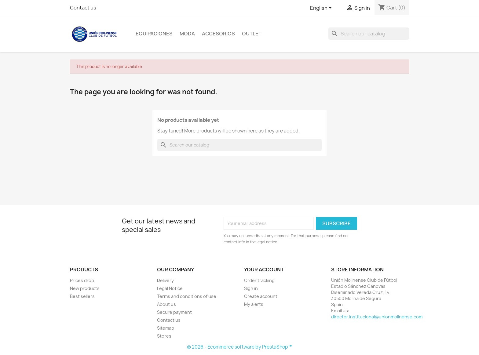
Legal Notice (170, 288)
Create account (260, 296)
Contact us (83, 7)
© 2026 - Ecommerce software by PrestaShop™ (239, 347)
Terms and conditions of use (186, 296)
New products (85, 288)
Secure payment (174, 312)
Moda (187, 33)
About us (166, 304)
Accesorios (218, 33)
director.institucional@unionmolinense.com (376, 317)
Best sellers (82, 296)
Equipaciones (154, 33)
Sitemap (165, 328)
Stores (164, 336)
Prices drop (82, 280)
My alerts (253, 304)
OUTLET (251, 33)
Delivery (165, 280)
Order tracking (259, 280)
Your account (264, 269)
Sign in (251, 288)
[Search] (368, 33)
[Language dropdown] (322, 8)
